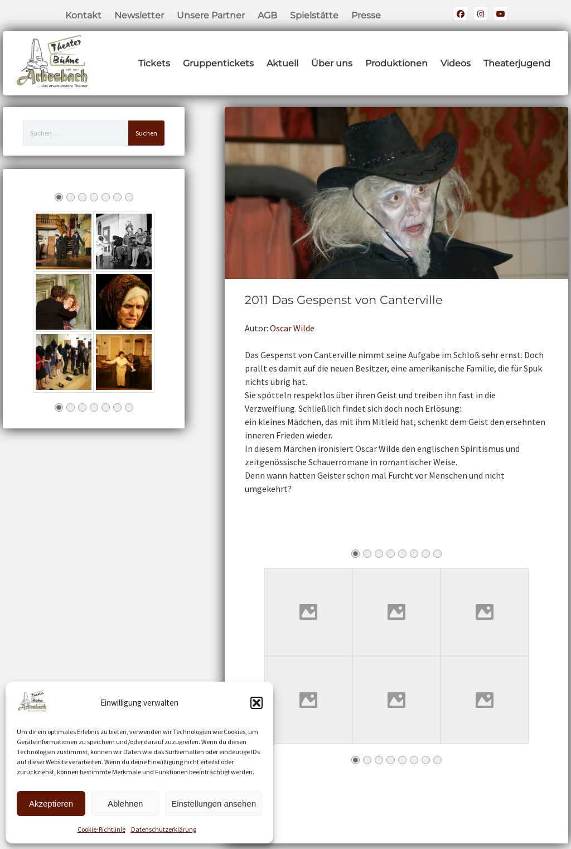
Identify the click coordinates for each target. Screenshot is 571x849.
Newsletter (139, 15)
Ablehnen (125, 803)
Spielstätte (314, 15)
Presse (366, 15)
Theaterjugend (516, 63)
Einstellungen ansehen (213, 803)
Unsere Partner (211, 15)
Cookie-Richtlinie (101, 829)
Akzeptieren (51, 803)
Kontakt (83, 15)
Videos (456, 63)
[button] (256, 702)
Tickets (154, 63)
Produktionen (396, 63)
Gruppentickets (218, 63)
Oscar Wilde (292, 328)
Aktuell (282, 63)
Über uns (331, 63)
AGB (267, 15)
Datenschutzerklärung (163, 829)
